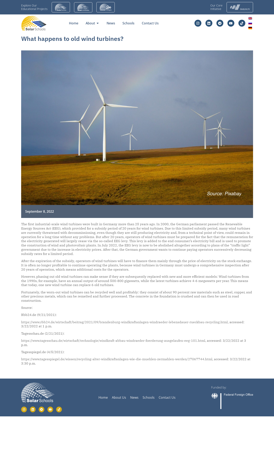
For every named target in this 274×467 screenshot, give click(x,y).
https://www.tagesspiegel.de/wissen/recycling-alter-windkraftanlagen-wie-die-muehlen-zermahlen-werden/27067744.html (116, 359)
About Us (119, 397)
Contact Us (167, 397)
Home (103, 397)
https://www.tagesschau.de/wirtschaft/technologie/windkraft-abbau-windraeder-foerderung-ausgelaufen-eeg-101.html (113, 341)
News (134, 397)
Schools (149, 397)
